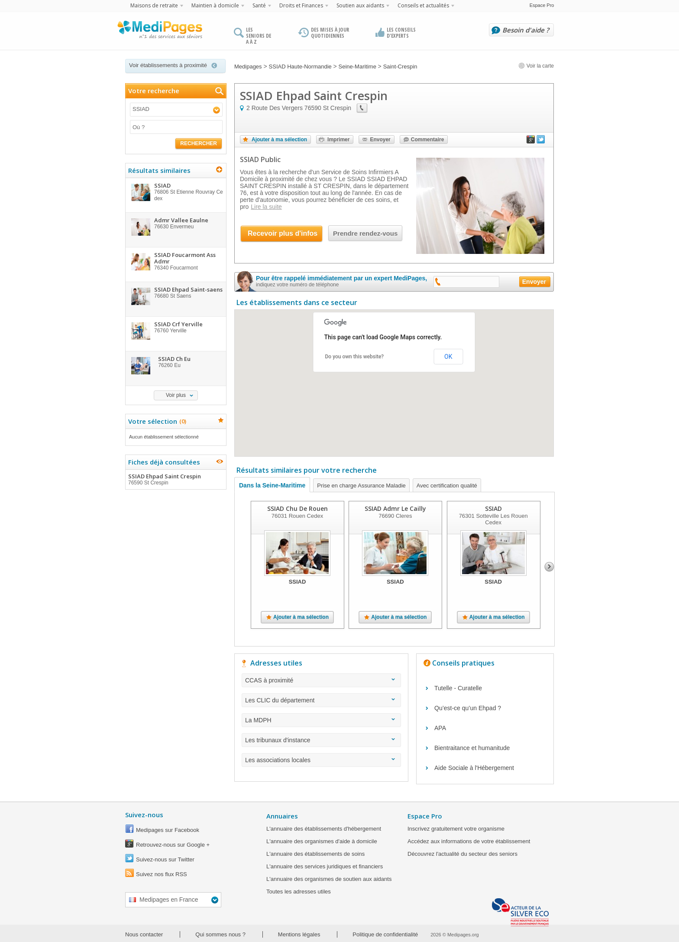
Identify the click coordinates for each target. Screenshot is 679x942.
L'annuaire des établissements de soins (315, 854)
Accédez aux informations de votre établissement (468, 841)
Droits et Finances (301, 5)
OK (448, 356)
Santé (259, 5)
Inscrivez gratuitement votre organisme (455, 828)
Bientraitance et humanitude (472, 747)
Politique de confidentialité (385, 934)
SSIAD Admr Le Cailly (395, 508)
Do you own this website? (354, 357)
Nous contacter (144, 934)
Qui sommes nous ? (220, 934)
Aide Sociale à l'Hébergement (474, 767)
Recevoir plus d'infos (282, 233)
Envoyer (380, 139)
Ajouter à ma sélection (279, 139)
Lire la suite (266, 206)
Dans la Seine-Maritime (272, 485)
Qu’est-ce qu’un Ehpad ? (467, 708)
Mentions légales (299, 934)
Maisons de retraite (154, 5)
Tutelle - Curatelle (458, 688)
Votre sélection (156, 421)
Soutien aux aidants (360, 5)
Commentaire (427, 139)
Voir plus (176, 395)
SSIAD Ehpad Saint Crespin (175, 479)
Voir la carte (536, 66)
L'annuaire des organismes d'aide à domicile (321, 841)
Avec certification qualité (447, 485)
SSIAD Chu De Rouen (297, 508)
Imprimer (338, 139)
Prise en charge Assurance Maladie (361, 485)
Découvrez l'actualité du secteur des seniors (462, 854)
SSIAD (493, 508)
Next (549, 567)
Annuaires (282, 816)
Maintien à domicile (215, 5)
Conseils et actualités (423, 5)
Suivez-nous (144, 814)
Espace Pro (542, 5)
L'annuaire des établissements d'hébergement (323, 828)
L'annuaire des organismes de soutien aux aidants (328, 879)
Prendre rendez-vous (365, 233)
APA (440, 727)
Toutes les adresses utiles (298, 891)
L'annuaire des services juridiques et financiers (324, 866)
